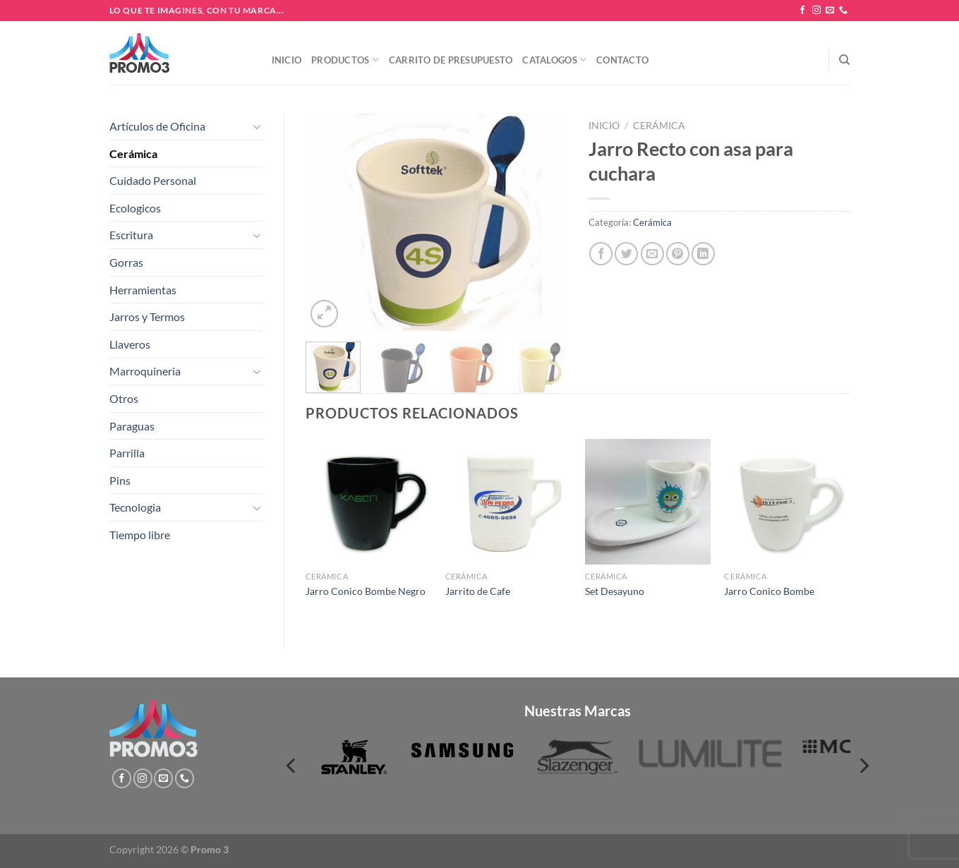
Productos (345, 59)
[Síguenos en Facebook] (802, 11)
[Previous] (292, 765)
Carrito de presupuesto (451, 60)
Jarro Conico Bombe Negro (366, 591)
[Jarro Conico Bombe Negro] (368, 502)
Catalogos (554, 59)
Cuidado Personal (152, 180)
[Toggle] (257, 126)
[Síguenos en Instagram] (816, 11)
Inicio (287, 60)
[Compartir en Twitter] (626, 253)
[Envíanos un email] (830, 11)
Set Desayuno (614, 591)
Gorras (126, 262)
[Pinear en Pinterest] (677, 253)
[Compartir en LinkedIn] (703, 253)
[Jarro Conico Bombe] (787, 502)
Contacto (622, 60)
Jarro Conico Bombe (769, 591)
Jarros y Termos (147, 316)
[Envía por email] (652, 253)
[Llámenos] (843, 11)
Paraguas (132, 426)
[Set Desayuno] (648, 502)
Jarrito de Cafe (477, 591)
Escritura (131, 234)
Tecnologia (135, 507)
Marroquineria (145, 371)
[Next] (863, 765)
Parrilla (127, 452)
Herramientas (142, 289)
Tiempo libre (139, 534)
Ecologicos (135, 208)
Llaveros (129, 344)
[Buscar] (844, 60)
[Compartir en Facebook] (601, 253)
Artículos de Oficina (157, 126)
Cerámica (133, 153)
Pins (120, 480)
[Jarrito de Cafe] (508, 502)
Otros (123, 398)
